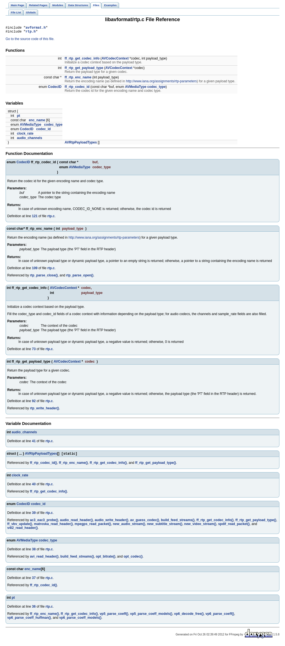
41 (34, 443)
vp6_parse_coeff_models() (80, 620)
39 (34, 515)
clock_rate (25, 135)
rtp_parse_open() (79, 277)
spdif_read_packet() (234, 526)
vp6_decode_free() (189, 616)
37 (34, 580)
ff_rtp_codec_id (77, 88)
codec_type (156, 88)
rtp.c (51, 218)
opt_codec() (133, 559)
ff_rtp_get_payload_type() (155, 465)
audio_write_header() (111, 522)
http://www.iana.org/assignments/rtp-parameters (161, 83)
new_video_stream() (200, 526)
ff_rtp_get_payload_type (84, 69)
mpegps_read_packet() (93, 526)
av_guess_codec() (144, 522)
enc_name (37, 122)
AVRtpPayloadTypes (81, 144)
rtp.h (31, 33)
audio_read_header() (76, 522)
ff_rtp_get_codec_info (82, 60)
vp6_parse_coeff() (219, 616)
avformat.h (36, 28)
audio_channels (29, 140)
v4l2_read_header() (22, 530)
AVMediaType (135, 88)
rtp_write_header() (44, 410)
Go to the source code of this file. (30, 41)
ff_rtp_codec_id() (43, 465)
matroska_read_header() (53, 526)
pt (18, 117)
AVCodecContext (115, 60)
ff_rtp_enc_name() (73, 465)
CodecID (55, 88)
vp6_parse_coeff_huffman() (29, 620)
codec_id (43, 131)
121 (35, 218)
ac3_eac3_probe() (44, 522)
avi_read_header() (44, 559)
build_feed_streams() (178, 522)
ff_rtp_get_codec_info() (108, 465)
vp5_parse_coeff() (114, 616)
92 (34, 403)
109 (35, 270)
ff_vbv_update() (19, 526)
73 (34, 351)
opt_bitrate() (105, 559)
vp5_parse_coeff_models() (151, 616)
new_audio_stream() (129, 526)
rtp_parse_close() (44, 277)
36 (34, 609)
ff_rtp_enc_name (78, 79)
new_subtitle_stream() (164, 526)
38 (34, 551)
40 (34, 486)
